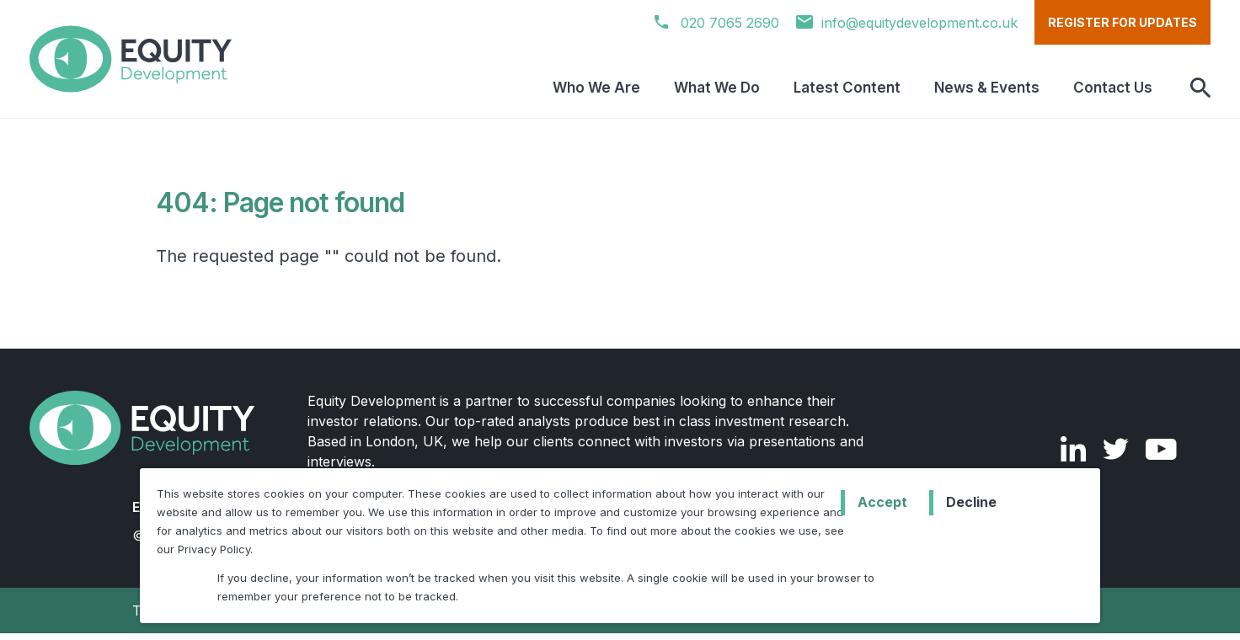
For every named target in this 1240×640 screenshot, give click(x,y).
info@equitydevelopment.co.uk (907, 23)
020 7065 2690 (717, 23)
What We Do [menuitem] (717, 87)
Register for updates (1122, 22)
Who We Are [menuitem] (596, 87)
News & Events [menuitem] (987, 87)
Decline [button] (971, 501)
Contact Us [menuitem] (1112, 87)
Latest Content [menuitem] (847, 87)
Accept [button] (882, 501)
